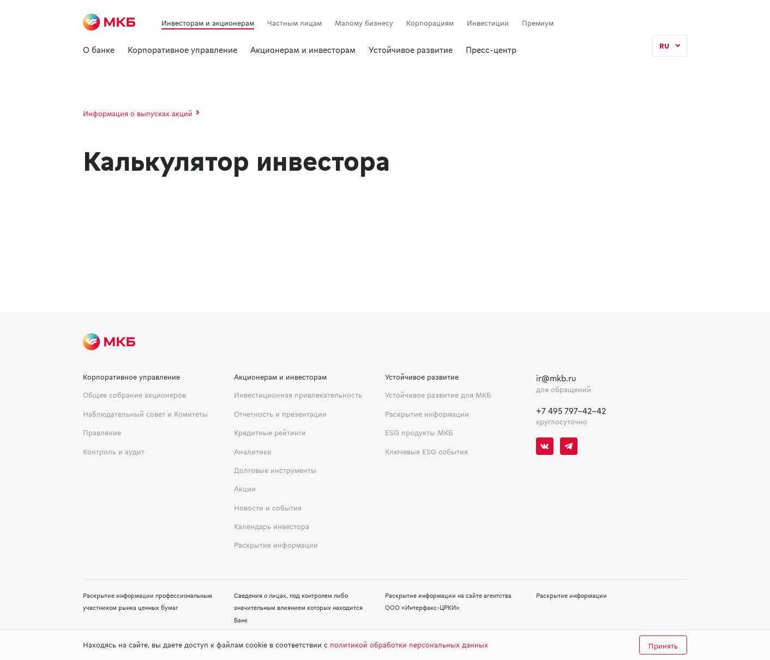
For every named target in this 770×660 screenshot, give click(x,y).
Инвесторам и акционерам (207, 23)
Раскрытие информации (276, 545)
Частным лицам (294, 23)
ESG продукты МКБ (419, 432)
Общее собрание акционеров (134, 395)
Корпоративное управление (182, 50)
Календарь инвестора (271, 526)
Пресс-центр (491, 50)
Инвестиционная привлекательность (298, 395)
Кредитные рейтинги (270, 432)
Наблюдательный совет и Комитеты (145, 414)
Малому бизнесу (364, 23)
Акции (245, 489)
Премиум (538, 23)
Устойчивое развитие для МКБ (438, 395)
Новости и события (268, 508)
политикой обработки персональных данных (409, 645)
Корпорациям (430, 23)
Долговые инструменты (275, 470)
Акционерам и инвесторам (303, 50)
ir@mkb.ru (556, 378)
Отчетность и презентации (280, 414)
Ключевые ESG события (426, 452)
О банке (99, 50)
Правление (102, 432)
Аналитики (253, 452)
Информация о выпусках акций (137, 113)
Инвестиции (488, 23)
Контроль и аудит (114, 452)
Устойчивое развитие (411, 50)
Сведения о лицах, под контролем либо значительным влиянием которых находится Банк (298, 607)
